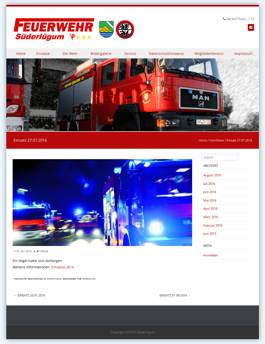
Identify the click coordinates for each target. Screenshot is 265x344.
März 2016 (210, 217)
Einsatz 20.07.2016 (29, 295)
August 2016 (212, 175)
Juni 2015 (209, 233)
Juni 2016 (209, 192)
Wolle (44, 251)
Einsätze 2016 (62, 267)
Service (130, 53)
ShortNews (216, 140)
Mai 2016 (209, 200)
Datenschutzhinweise (166, 53)
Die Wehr (70, 53)
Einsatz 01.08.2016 (175, 295)
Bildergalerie (101, 53)
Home (21, 53)
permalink (89, 278)
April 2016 (210, 208)
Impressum (243, 53)
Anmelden (210, 255)
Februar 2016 (212, 225)
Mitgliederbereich (209, 53)
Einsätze (43, 53)
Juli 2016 (209, 183)
